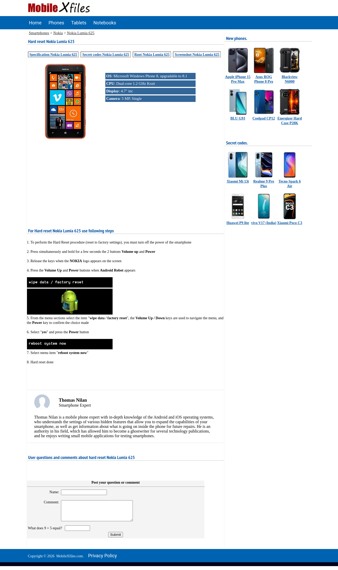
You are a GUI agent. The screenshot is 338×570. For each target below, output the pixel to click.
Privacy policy (102, 559)
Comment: (49, 502)
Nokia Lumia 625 (80, 33)
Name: (52, 492)
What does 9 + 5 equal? (46, 532)
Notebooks (104, 22)
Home (35, 22)
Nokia (58, 33)
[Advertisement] (125, 178)
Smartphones (39, 33)
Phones (56, 22)
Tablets (78, 22)
